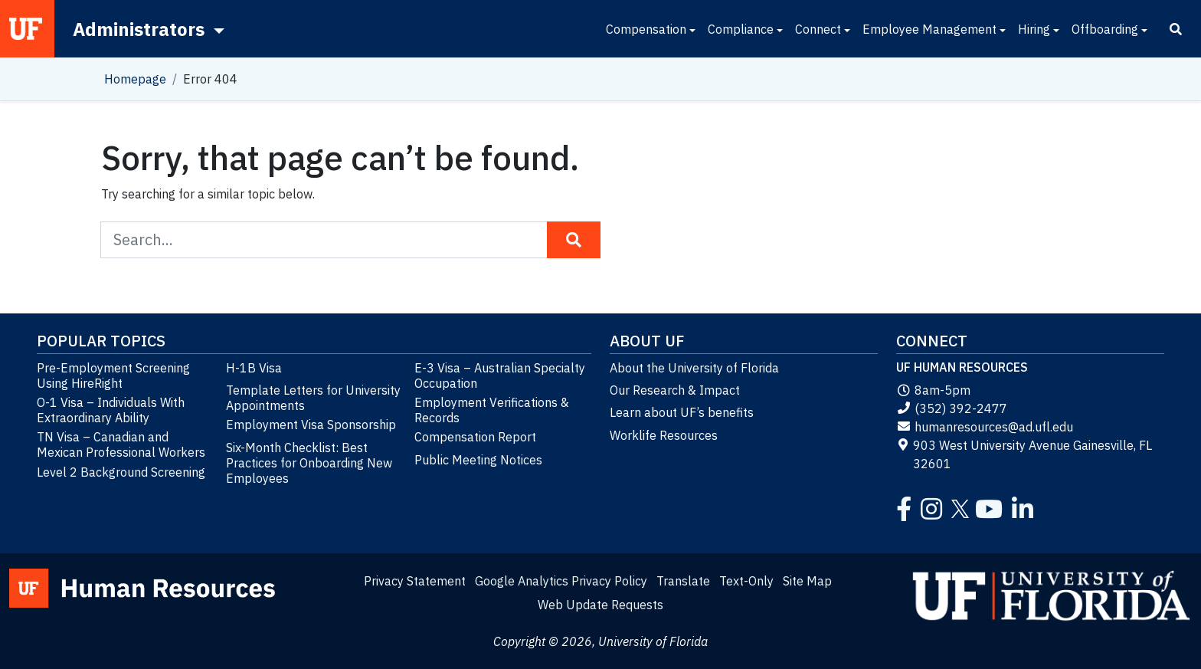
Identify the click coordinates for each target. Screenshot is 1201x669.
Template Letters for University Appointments (313, 397)
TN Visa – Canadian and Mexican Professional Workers (121, 444)
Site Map (807, 581)
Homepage (135, 79)
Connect (818, 29)
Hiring (1034, 29)
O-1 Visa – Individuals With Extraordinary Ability (111, 410)
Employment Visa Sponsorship (311, 424)
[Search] (1176, 29)
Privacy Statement (415, 581)
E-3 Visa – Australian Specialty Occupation (499, 375)
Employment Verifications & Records (491, 410)
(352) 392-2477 (951, 408)
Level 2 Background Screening (121, 472)
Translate (683, 581)
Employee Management (929, 29)
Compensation (646, 29)
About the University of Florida (694, 367)
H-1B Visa (254, 367)
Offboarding (1105, 29)
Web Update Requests (600, 604)
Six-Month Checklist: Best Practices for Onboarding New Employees (309, 463)
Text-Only (746, 581)
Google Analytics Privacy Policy (561, 581)
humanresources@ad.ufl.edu (984, 427)
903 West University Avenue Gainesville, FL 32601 (1024, 454)
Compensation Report (475, 436)
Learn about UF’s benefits (682, 412)
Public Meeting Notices (478, 459)
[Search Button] (573, 239)
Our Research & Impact (675, 390)
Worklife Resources (664, 435)
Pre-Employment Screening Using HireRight (113, 375)
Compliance (741, 29)
